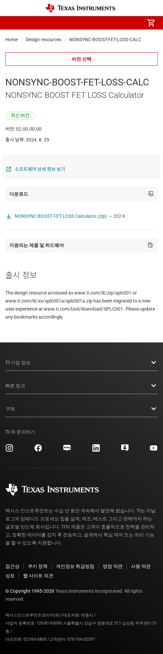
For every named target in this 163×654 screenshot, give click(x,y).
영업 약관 (113, 566)
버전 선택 (81, 59)
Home (11, 39)
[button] (12, 22)
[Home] (80, 8)
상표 (10, 575)
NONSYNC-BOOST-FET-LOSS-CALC (105, 39)
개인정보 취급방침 (75, 566)
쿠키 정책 (38, 566)
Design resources (43, 39)
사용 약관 (141, 566)
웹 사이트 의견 (38, 575)
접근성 (12, 566)
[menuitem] (94, 22)
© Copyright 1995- (29, 591)
